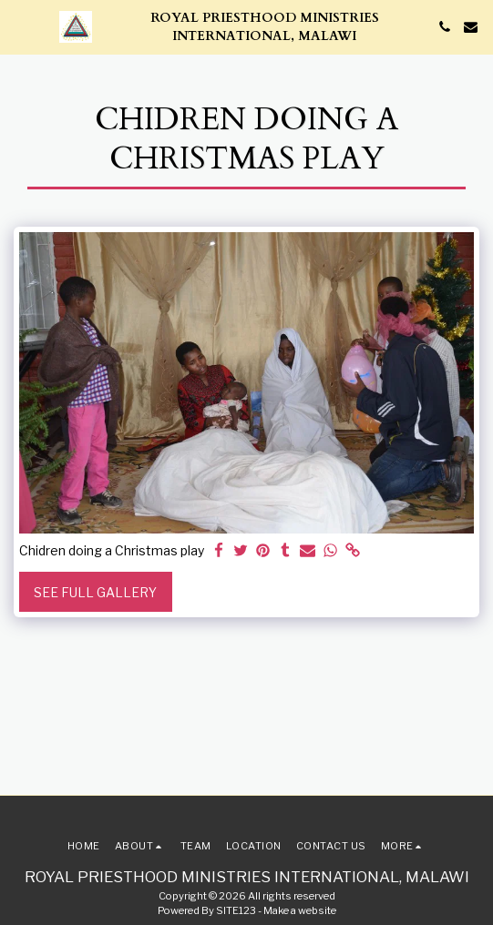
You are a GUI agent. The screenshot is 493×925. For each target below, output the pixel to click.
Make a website (299, 910)
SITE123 (236, 910)
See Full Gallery (95, 592)
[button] (20, 26)
